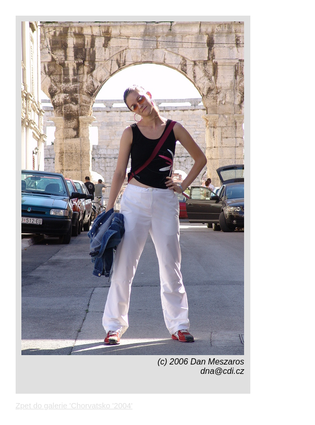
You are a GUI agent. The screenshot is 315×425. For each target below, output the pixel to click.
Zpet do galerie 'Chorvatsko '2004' (74, 406)
